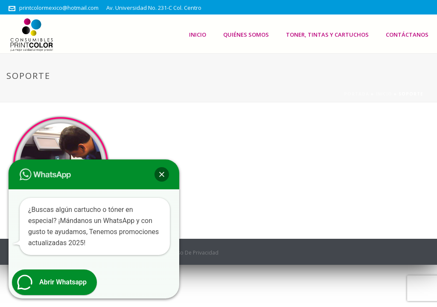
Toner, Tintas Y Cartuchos (327, 34)
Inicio (197, 34)
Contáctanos (407, 34)
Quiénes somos (246, 34)
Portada (356, 94)
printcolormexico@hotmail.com (59, 8)
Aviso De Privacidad (194, 252)
